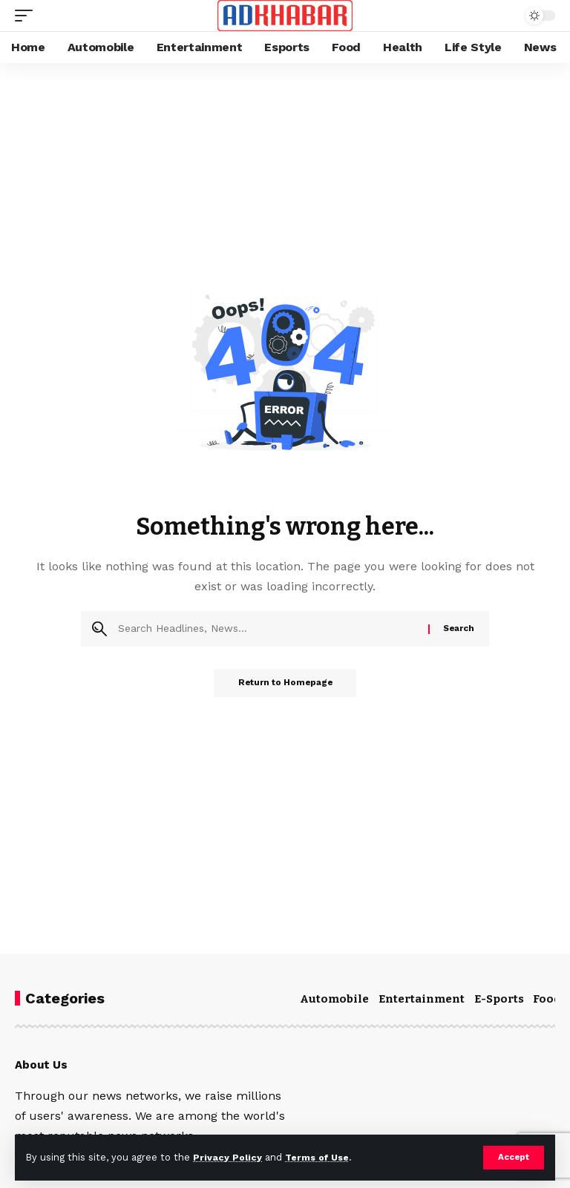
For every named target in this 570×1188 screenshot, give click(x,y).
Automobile (334, 999)
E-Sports (499, 999)
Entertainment (422, 999)
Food (547, 999)
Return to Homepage (285, 684)
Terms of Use (320, 1157)
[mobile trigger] (27, 16)
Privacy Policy (228, 1157)
